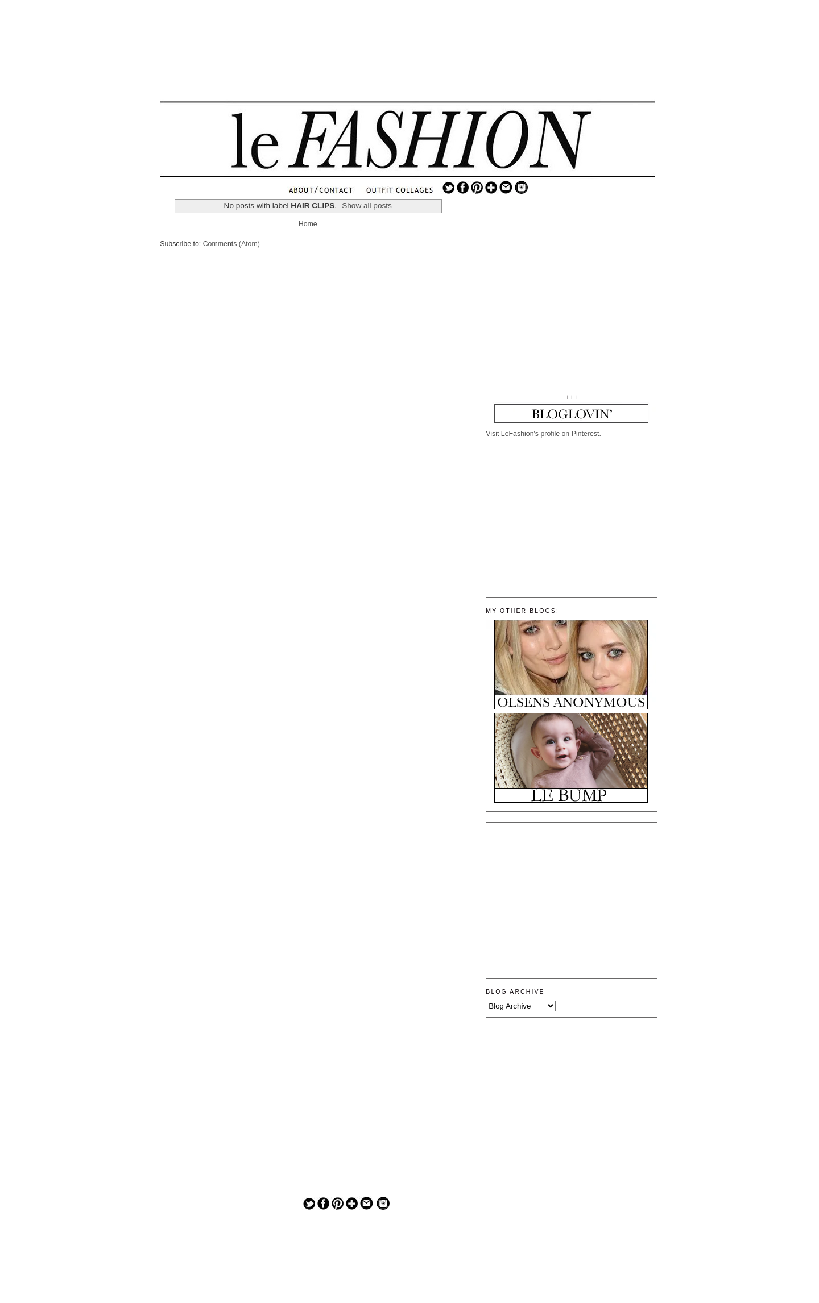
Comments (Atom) (231, 244)
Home (308, 224)
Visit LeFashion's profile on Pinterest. (543, 434)
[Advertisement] (408, 59)
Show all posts (367, 205)
